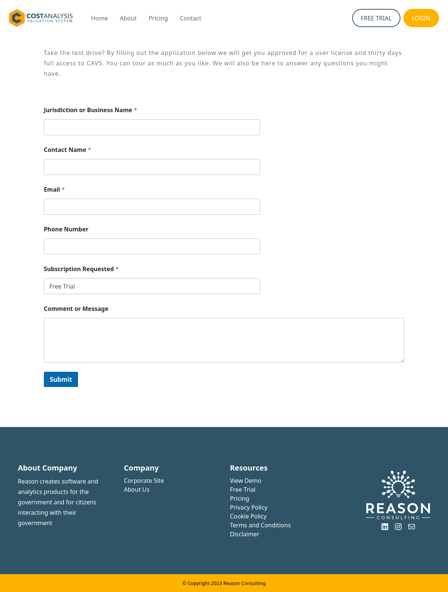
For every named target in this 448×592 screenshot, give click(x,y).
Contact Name (67, 149)
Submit (61, 379)
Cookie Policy (248, 516)
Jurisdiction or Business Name (90, 110)
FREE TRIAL (376, 18)
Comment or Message (76, 308)
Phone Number (66, 229)
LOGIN (421, 18)
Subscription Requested (81, 269)
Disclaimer (244, 534)
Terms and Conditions (260, 525)
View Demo (246, 480)
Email (54, 189)
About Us (137, 489)
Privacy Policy (248, 507)
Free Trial (243, 489)
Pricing (239, 498)
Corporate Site (144, 480)
